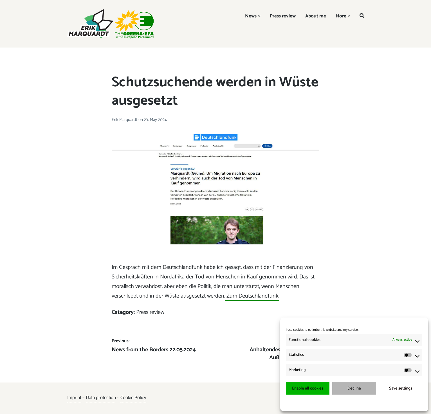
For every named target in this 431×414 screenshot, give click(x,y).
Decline (354, 388)
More (341, 16)
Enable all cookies (307, 388)
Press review (283, 16)
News (251, 16)
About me (315, 16)
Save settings (400, 388)
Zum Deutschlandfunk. (252, 296)
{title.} (344, 402)
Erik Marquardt (125, 119)
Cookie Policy (133, 398)
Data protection (101, 398)
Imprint (74, 398)
